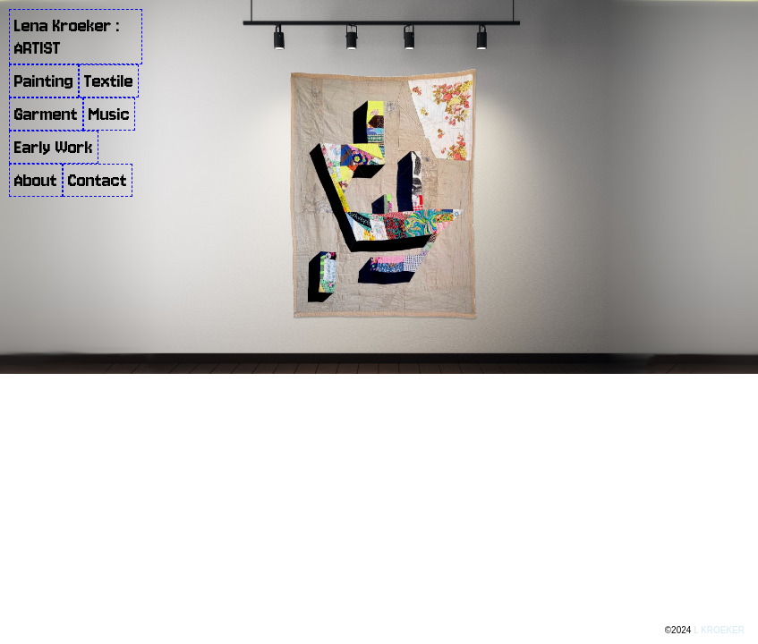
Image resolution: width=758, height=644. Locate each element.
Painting (43, 81)
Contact (97, 180)
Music (109, 114)
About (35, 180)
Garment (46, 114)
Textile (108, 81)
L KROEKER (719, 630)
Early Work (53, 147)
